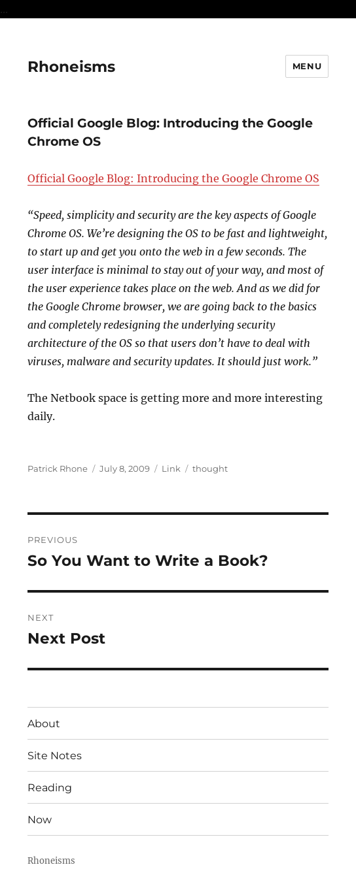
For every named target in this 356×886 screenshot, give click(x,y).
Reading (49, 787)
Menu (307, 66)
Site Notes (54, 755)
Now (39, 819)
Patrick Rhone (57, 468)
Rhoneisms (71, 66)
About (43, 723)
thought (210, 468)
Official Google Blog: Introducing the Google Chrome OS (173, 178)
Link (171, 468)
